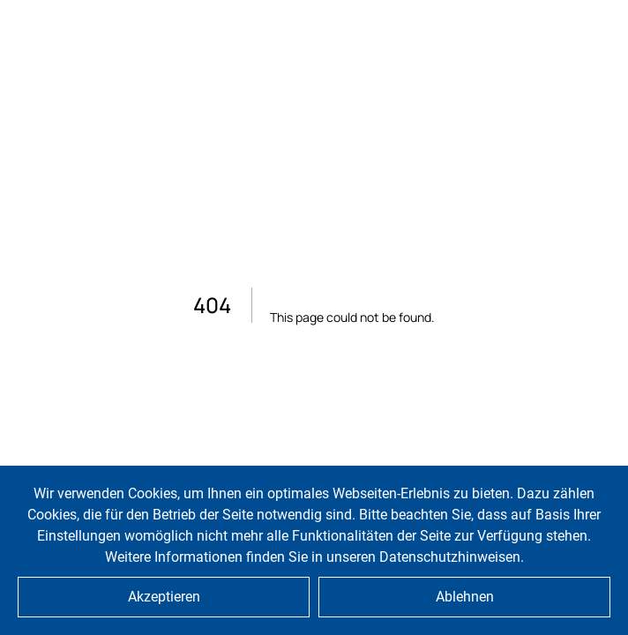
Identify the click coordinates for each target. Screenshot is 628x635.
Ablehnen (465, 596)
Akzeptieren (164, 596)
